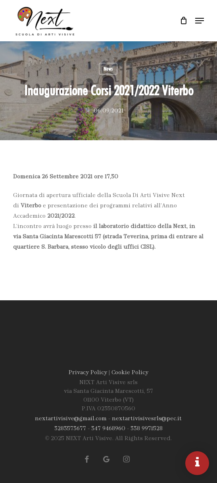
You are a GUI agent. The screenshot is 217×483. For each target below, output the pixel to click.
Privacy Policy (88, 373)
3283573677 (70, 429)
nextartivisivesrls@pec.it (147, 419)
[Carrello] (183, 21)
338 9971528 (147, 429)
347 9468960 (108, 429)
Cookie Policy (129, 373)
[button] (199, 21)
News (108, 69)
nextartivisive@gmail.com (71, 419)
